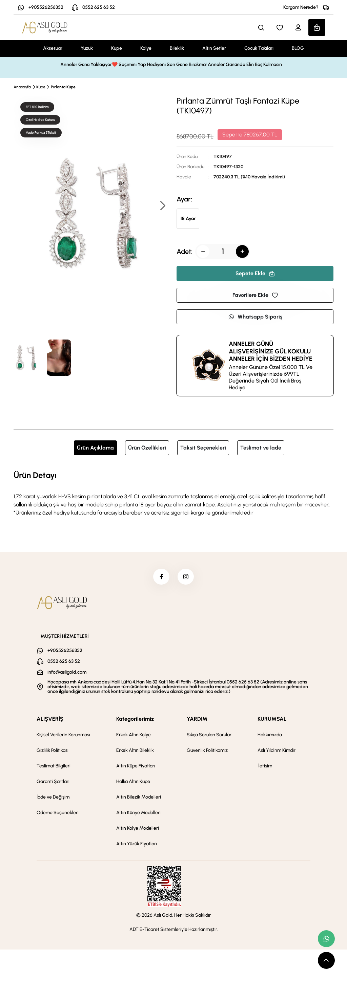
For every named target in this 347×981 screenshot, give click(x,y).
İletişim (265, 767)
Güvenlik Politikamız (207, 751)
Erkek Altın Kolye (133, 736)
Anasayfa (22, 87)
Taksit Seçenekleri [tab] (203, 447)
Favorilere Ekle (255, 295)
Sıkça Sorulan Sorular (209, 736)
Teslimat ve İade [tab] (260, 447)
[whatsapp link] (326, 938)
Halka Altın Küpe (133, 782)
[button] (162, 206)
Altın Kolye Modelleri (137, 829)
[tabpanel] (173, 493)
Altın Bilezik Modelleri (138, 798)
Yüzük (87, 48)
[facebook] (160, 577)
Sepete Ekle (255, 273)
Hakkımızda (270, 736)
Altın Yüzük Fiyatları (136, 845)
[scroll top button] (326, 960)
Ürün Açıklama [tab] (95, 447)
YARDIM (197, 720)
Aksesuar (52, 48)
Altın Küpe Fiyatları (135, 767)
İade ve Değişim (53, 798)
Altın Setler (214, 48)
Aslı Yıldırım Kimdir (276, 751)
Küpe (116, 48)
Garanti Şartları (53, 782)
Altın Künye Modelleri (138, 813)
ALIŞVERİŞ (50, 720)
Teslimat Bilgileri (53, 767)
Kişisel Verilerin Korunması (63, 736)
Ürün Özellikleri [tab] (147, 447)
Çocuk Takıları (258, 48)
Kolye (145, 48)
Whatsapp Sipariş (255, 316)
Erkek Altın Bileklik (135, 751)
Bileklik (177, 48)
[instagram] (186, 577)
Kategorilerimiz (135, 720)
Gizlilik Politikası (52, 751)
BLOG (298, 48)
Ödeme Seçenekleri (58, 813)
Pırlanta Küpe (63, 87)
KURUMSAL (272, 720)
